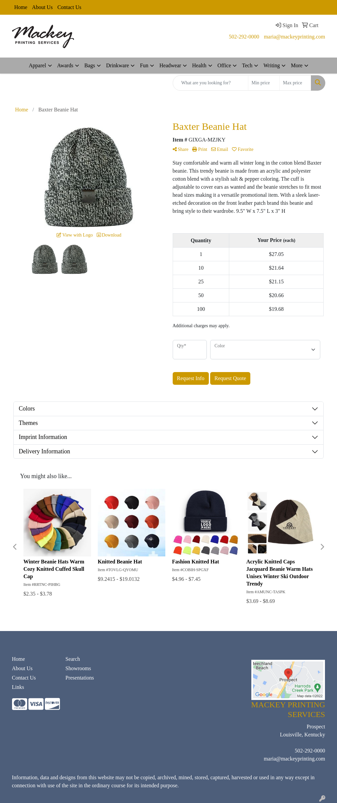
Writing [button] (271, 65)
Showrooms (78, 668)
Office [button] (224, 65)
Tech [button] (247, 65)
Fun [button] (144, 65)
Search (72, 659)
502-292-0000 (244, 36)
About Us (42, 7)
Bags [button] (89, 65)
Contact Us (69, 7)
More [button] (297, 65)
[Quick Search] (210, 83)
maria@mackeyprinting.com (294, 36)
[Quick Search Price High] (295, 83)
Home (20, 7)
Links (18, 687)
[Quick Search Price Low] (264, 83)
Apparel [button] (37, 65)
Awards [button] (65, 65)
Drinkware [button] (117, 65)
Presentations (79, 678)
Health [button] (199, 65)
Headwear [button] (170, 65)
